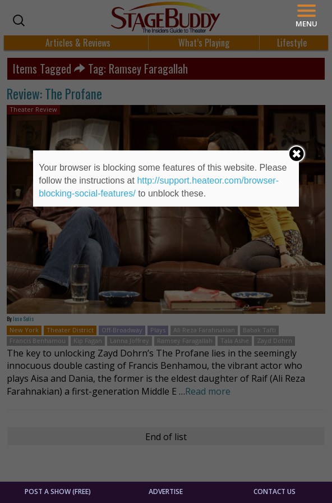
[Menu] (306, 16)
